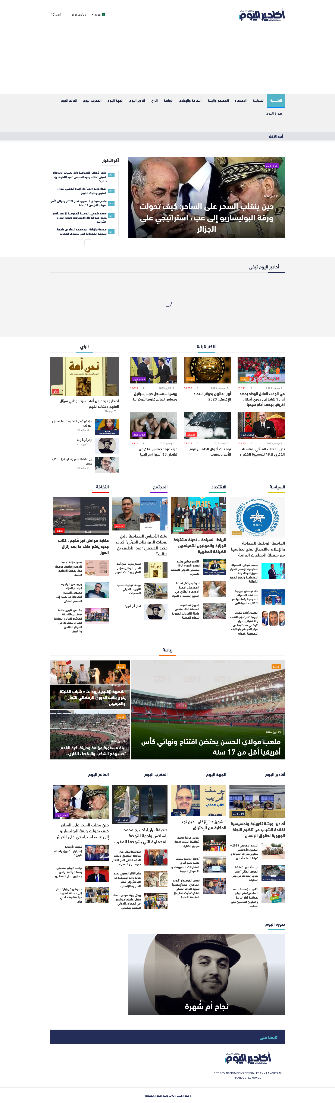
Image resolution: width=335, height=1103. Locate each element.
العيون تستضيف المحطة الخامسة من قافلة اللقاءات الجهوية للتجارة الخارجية (186, 611)
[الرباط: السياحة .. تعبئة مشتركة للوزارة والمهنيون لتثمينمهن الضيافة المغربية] (198, 515)
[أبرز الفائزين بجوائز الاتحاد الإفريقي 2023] (207, 370)
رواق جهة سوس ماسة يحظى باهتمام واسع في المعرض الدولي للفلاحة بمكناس (127, 901)
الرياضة (168, 100)
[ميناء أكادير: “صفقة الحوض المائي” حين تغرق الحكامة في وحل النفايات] (273, 873)
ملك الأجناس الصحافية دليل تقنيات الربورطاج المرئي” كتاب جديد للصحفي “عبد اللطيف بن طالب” (142, 544)
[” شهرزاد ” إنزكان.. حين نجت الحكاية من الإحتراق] (198, 800)
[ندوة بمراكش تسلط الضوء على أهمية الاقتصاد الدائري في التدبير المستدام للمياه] (214, 589)
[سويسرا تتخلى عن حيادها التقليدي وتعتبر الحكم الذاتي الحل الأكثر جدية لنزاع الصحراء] (156, 857)
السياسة (258, 100)
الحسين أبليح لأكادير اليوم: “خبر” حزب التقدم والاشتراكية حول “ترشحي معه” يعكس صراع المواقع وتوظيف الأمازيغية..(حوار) (244, 623)
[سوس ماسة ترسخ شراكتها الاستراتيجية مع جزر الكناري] (214, 843)
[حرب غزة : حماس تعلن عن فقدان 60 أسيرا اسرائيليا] (153, 425)
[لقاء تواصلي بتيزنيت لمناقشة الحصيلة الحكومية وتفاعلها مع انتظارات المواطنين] (273, 597)
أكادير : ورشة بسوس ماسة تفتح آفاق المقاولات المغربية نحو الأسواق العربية (185, 865)
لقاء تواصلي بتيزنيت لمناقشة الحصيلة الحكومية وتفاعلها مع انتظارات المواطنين (245, 597)
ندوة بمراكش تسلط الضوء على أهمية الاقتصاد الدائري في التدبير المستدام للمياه (186, 589)
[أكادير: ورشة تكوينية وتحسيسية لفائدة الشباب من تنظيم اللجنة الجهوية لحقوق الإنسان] (257, 801)
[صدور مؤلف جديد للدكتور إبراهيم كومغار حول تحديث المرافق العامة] (97, 568)
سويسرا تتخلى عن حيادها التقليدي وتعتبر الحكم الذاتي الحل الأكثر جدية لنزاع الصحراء (126, 858)
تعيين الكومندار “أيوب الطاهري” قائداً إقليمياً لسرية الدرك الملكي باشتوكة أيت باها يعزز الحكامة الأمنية (186, 888)
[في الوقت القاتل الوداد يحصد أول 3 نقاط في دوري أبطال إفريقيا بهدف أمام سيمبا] (261, 370)
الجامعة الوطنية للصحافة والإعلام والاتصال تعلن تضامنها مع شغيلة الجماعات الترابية (258, 548)
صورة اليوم (274, 113)
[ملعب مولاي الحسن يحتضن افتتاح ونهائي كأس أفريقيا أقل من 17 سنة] (208, 709)
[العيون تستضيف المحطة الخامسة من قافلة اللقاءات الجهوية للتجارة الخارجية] (214, 611)
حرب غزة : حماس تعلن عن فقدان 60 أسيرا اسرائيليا (158, 451)
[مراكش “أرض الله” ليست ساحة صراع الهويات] (107, 427)
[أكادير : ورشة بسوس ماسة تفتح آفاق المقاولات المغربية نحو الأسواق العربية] (214, 865)
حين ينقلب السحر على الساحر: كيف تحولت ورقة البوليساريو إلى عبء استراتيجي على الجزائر (206, 216)
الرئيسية (276, 100)
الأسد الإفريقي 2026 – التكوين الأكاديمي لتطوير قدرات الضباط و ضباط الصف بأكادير (244, 851)
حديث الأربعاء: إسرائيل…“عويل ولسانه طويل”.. (68, 851)
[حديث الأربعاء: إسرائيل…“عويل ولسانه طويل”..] (97, 853)
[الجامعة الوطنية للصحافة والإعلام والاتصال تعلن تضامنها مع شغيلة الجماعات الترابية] (257, 517)
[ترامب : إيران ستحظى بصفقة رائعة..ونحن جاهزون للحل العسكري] (97, 874)
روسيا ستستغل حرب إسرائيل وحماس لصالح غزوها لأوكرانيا (155, 396)
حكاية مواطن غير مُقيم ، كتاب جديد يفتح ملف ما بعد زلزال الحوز (83, 546)
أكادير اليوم (137, 100)
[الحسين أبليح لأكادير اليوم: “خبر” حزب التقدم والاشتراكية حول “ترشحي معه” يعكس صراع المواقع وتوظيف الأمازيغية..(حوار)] (273, 619)
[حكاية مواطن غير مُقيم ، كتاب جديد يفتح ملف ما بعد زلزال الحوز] (81, 516)
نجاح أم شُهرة (84, 439)
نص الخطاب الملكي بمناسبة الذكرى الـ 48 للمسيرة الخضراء (262, 451)
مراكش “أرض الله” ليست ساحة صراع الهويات (72, 423)
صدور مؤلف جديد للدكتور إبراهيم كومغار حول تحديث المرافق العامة (68, 568)
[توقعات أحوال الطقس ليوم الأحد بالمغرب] (207, 425)
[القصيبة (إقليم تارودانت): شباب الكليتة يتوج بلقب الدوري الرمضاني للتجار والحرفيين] (90, 684)
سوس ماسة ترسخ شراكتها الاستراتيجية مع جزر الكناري (187, 841)
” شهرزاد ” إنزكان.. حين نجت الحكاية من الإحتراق (202, 824)
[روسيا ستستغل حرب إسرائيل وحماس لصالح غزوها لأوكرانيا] (153, 370)
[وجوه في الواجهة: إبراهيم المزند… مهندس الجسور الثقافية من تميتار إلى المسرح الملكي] (97, 590)
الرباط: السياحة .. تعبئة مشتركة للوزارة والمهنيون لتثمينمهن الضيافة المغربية (199, 545)
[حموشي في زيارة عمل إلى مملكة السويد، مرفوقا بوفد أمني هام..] (97, 895)
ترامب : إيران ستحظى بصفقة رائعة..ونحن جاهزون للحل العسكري (68, 872)
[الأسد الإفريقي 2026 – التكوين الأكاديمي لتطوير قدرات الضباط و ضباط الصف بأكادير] (273, 851)
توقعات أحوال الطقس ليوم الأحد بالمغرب (210, 451)
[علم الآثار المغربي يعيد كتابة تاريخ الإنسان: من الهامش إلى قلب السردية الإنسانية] (156, 879)
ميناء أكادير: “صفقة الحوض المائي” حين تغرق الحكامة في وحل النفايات (245, 873)
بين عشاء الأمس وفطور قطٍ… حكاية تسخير (72, 461)
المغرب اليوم (92, 100)
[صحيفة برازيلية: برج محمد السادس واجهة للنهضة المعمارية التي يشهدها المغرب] (140, 804)
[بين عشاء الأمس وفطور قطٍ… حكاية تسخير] (107, 465)
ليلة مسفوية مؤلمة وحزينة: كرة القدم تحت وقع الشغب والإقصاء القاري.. (93, 750)
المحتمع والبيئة (218, 100)
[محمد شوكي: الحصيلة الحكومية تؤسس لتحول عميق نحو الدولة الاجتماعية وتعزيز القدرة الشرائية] (273, 571)
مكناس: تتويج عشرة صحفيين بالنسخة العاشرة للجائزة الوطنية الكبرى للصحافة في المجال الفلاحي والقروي (68, 620)
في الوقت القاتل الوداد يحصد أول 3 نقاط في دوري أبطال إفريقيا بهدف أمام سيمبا (262, 399)
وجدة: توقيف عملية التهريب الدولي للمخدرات (129, 589)
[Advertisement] (167, 62)
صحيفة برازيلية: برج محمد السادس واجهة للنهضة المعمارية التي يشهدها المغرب (141, 835)
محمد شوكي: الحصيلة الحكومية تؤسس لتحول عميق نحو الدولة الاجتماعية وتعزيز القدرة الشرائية (244, 573)
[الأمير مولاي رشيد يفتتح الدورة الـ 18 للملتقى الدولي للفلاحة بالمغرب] (214, 567)
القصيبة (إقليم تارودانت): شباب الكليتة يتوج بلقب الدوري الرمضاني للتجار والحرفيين (93, 697)
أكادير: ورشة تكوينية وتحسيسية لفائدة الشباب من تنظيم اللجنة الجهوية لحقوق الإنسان (258, 829)
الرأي (154, 100)
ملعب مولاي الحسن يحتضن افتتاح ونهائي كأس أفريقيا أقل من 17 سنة (211, 746)
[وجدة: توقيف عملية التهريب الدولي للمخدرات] (156, 591)
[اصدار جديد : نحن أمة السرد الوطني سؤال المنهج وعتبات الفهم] (84, 376)
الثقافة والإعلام (190, 100)
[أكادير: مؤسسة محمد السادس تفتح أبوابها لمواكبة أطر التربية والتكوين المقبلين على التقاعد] (273, 895)
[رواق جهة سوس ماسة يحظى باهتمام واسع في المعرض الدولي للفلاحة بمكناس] (156, 901)
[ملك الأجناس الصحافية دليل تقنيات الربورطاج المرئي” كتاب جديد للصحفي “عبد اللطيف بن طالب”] (140, 514)
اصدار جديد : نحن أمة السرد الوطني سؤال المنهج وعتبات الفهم (89, 403)
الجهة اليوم (115, 100)
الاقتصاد (241, 100)
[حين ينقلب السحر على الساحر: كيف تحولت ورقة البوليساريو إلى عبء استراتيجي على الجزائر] (206, 197)
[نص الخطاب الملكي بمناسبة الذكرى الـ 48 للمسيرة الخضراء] (261, 425)
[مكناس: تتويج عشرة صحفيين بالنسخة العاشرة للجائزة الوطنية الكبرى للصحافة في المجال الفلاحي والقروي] (97, 616)
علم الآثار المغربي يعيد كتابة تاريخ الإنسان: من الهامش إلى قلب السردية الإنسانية (127, 879)
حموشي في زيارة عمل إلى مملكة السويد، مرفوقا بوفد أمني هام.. (69, 895)
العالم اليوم (69, 100)
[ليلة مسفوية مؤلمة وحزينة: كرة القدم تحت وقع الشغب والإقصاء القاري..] (90, 734)
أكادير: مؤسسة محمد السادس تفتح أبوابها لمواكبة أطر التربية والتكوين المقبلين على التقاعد (244, 897)
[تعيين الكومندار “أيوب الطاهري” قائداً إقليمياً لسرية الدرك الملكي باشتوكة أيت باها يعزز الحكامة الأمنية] (214, 886)
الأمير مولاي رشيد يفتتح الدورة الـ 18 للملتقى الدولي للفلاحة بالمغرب (185, 567)
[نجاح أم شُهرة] (107, 446)
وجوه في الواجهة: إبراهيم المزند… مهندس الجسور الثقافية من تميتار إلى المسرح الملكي (69, 592)
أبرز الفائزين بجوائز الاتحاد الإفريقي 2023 (212, 396)
